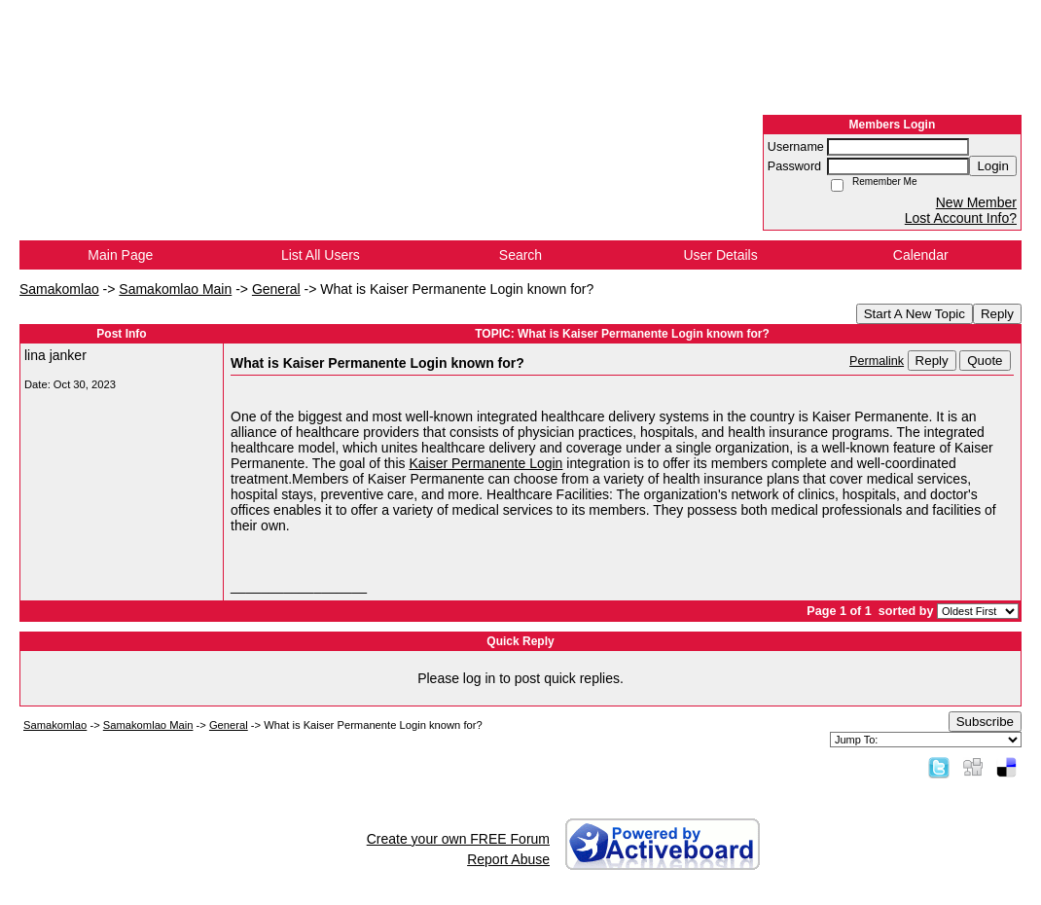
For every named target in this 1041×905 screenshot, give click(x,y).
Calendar (921, 255)
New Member (976, 202)
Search (520, 255)
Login (993, 166)
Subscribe (985, 721)
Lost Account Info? (961, 218)
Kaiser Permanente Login (485, 463)
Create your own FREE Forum (458, 839)
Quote (984, 360)
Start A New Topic (914, 314)
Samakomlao (59, 289)
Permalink (876, 361)
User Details (720, 255)
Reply (997, 314)
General (276, 289)
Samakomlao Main (175, 289)
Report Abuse (508, 859)
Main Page (120, 255)
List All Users (320, 255)
